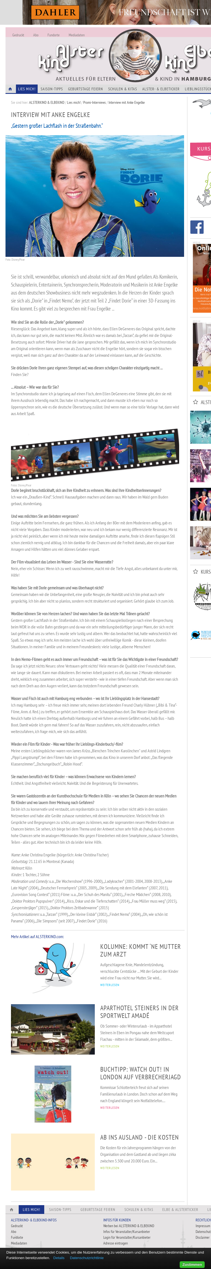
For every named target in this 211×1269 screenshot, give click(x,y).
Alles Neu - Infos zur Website (96, 49)
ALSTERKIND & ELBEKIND (46, 102)
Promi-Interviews (94, 102)
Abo (35, 34)
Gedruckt (18, 34)
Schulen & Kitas (122, 88)
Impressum (203, 1225)
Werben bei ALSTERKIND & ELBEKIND (128, 1225)
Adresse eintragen (115, 1243)
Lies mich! (73, 102)
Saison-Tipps (52, 88)
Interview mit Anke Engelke (127, 102)
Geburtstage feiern (85, 88)
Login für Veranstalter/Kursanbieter (127, 1237)
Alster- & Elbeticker (161, 88)
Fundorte (54, 34)
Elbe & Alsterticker (180, 1209)
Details (59, 1258)
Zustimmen (192, 1264)
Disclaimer (203, 1237)
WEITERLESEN (109, 985)
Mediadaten (77, 34)
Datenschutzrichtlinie (87, 1258)
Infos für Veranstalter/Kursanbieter (126, 1231)
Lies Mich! (26, 88)
